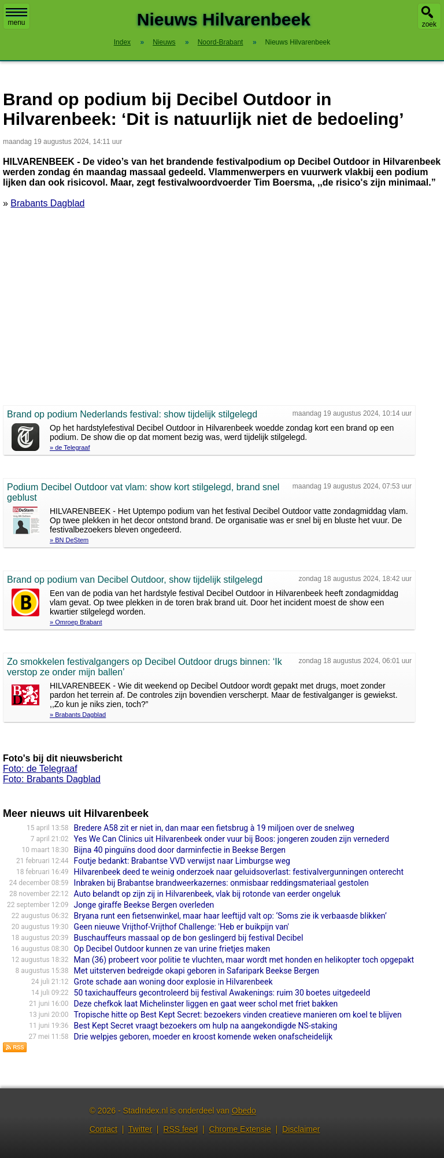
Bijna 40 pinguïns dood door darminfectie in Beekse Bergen (180, 849)
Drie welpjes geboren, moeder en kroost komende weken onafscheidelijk (203, 1036)
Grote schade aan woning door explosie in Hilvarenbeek (173, 981)
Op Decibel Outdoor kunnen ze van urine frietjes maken (172, 948)
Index (122, 42)
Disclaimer (301, 1129)
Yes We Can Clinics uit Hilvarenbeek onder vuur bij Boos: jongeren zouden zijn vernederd (231, 838)
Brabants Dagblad (47, 203)
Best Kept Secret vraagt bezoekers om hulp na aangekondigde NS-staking (206, 1025)
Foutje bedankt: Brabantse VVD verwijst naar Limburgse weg (182, 860)
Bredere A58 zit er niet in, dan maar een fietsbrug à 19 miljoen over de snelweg (214, 828)
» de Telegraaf (70, 447)
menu (16, 17)
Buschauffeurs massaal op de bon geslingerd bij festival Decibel (189, 937)
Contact (103, 1129)
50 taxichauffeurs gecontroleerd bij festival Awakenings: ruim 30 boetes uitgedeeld (222, 992)
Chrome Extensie (240, 1129)
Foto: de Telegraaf (40, 769)
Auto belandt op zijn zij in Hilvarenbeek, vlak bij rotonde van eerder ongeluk (207, 893)
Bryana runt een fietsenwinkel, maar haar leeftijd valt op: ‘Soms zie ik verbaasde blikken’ (230, 915)
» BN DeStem (69, 540)
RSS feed (180, 1129)
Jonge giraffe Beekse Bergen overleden (144, 904)
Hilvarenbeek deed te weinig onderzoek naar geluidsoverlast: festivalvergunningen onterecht (239, 871)
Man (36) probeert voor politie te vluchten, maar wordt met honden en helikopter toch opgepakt (244, 959)
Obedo (244, 1110)
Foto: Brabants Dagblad (52, 779)
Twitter (140, 1129)
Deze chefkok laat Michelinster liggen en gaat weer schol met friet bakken (206, 1003)
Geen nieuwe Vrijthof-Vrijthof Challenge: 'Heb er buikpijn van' (181, 926)
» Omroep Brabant (76, 622)
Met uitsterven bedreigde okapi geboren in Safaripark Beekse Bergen (196, 970)
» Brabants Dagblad (78, 714)
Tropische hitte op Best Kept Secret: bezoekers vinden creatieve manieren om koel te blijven (238, 1014)
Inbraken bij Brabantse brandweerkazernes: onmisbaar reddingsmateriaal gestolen (221, 882)
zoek (429, 24)
